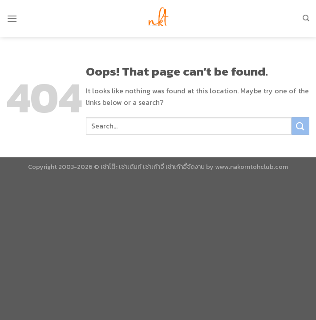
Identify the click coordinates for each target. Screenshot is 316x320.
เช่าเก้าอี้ (153, 167)
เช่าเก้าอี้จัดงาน (185, 167)
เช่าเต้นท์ (130, 167)
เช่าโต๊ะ (109, 167)
